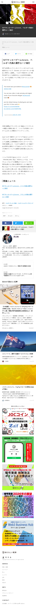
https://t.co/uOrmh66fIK (11, 106)
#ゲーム (17, 216)
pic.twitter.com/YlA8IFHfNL (12, 109)
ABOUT (4, 582)
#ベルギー (10, 216)
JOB (3, 577)
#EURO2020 (26, 95)
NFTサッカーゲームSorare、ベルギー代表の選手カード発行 (18, 43)
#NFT (4, 216)
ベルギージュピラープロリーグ (25, 203)
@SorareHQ (25, 86)
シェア (8, 53)
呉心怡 (16, 237)
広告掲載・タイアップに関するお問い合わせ (13, 603)
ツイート (19, 53)
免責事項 (4, 595)
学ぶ (3, 572)
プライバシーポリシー (7, 593)
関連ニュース (5, 47)
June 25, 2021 (17, 114)
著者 (3, 580)
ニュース (11, 33)
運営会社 (4, 590)
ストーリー (5, 569)
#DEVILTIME (7, 89)
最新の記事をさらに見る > (18, 406)
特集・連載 (5, 567)
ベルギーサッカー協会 (11, 203)
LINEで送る (29, 53)
